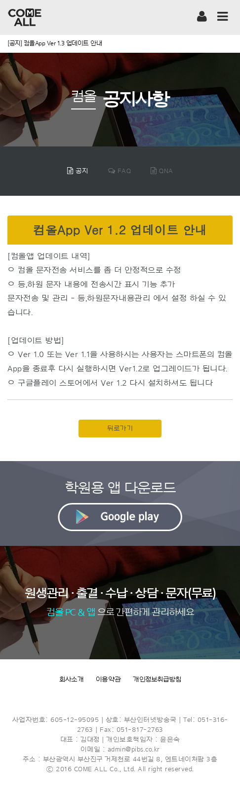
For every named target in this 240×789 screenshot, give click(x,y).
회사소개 (71, 679)
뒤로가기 (120, 428)
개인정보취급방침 (157, 679)
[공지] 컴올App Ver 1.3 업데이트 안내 (54, 43)
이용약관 (108, 679)
